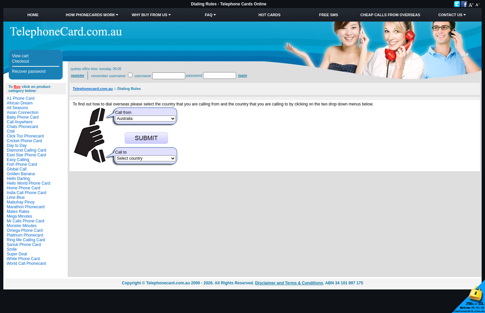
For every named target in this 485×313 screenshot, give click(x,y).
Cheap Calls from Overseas (390, 15)
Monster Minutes (22, 225)
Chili (10, 131)
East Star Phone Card (26, 155)
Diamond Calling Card (26, 150)
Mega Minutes (19, 216)
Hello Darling (18, 178)
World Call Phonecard (26, 263)
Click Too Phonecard (25, 136)
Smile (12, 249)
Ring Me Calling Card (26, 240)
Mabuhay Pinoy (21, 202)
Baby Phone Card (23, 117)
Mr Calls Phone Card (25, 221)
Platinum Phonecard (25, 235)
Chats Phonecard (22, 126)
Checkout (20, 61)
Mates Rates (18, 211)
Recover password (28, 71)
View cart (20, 56)
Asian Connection (22, 112)
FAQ (209, 15)
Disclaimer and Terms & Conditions (289, 283)
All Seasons (17, 107)
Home (32, 15)
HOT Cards (269, 15)
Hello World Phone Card (28, 183)
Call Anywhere (20, 122)
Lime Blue (16, 197)
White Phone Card (23, 258)
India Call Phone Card (26, 192)
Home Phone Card (23, 188)
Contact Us (450, 15)
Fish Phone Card (22, 164)
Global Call (17, 169)
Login (242, 75)
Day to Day (17, 145)
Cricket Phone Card (24, 140)
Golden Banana (21, 173)
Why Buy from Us (149, 15)
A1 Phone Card (20, 98)
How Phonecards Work (90, 15)
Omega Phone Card (25, 230)
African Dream (20, 103)
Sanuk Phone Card (24, 244)
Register (77, 75)
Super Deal (17, 254)
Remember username (108, 76)
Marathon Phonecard (25, 207)
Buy (17, 87)
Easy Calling (18, 159)
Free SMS (328, 15)
